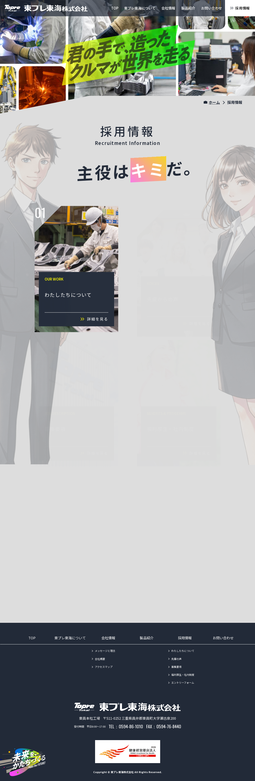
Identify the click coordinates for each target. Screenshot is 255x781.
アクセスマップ (104, 667)
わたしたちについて (182, 651)
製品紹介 (147, 637)
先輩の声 (176, 659)
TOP (32, 637)
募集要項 (176, 667)
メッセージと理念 (105, 651)
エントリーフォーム (182, 682)
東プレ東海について (70, 637)
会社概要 (100, 659)
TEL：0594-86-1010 (126, 726)
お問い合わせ (223, 637)
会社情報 (108, 637)
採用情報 (185, 637)
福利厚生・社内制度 (182, 674)
